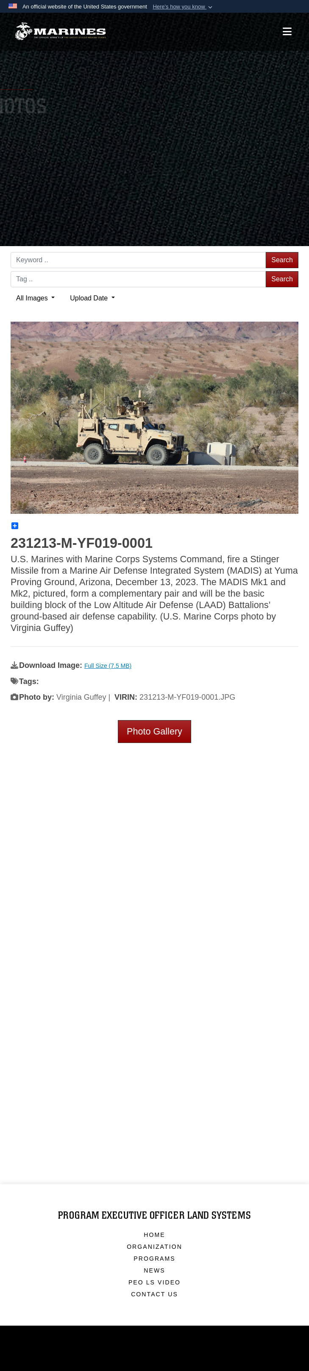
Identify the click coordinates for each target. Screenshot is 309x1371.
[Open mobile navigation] (287, 29)
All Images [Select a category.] (33, 298)
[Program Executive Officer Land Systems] (60, 29)
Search (282, 260)
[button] (183, 7)
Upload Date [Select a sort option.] (89, 298)
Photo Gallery (154, 731)
